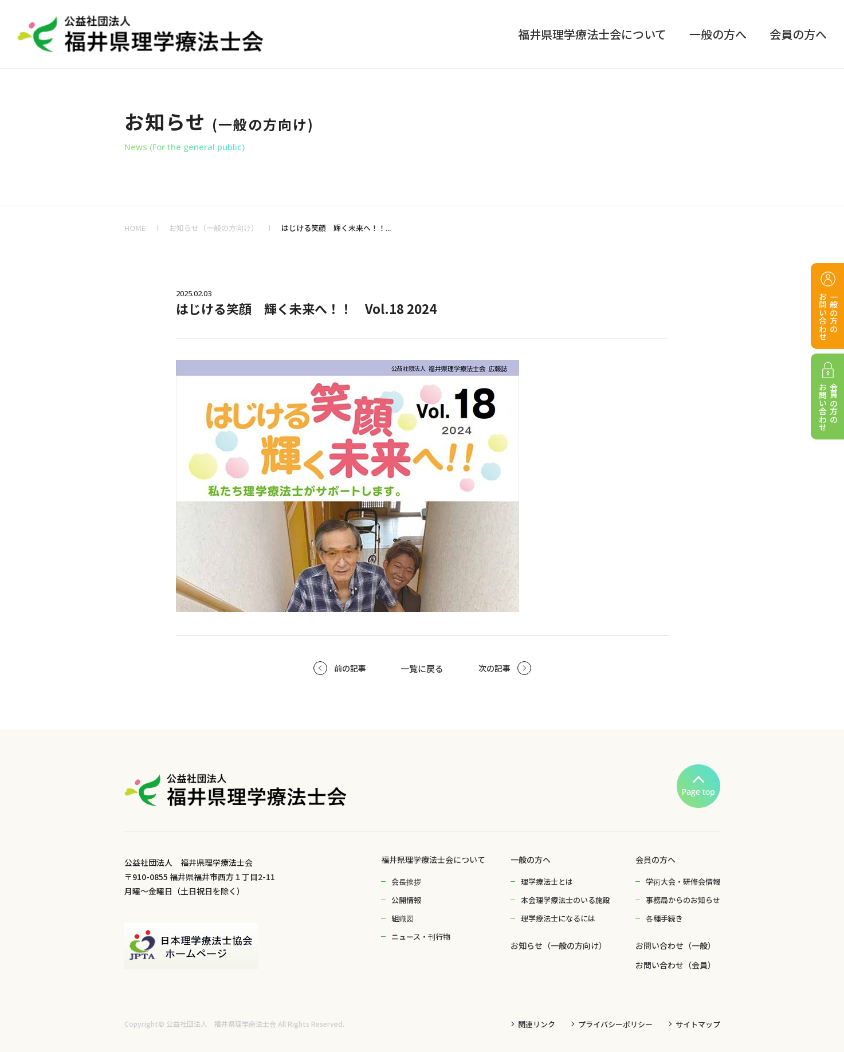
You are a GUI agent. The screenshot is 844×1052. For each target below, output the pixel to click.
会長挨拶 (406, 881)
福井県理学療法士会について (433, 859)
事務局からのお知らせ (683, 900)
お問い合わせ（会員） (675, 965)
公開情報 (406, 900)
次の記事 (494, 668)
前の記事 (350, 668)
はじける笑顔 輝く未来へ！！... (336, 227)
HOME (135, 227)
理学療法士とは (547, 881)
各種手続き (664, 918)
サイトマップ (698, 1024)
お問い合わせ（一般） (675, 945)
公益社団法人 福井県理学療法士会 (221, 1023)
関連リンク (536, 1024)
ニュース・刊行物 (420, 936)
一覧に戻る (422, 668)
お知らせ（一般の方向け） (213, 227)
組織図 (402, 918)
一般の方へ (531, 859)
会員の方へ (655, 859)
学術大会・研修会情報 (683, 881)
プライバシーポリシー (615, 1024)
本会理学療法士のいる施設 (565, 900)
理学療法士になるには (558, 918)
